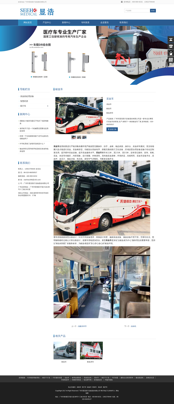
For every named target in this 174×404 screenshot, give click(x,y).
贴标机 (133, 326)
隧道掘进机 (140, 378)
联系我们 (124, 22)
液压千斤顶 (46, 378)
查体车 (94, 387)
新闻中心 (66, 22)
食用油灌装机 (76, 378)
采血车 (100, 387)
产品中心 (47, 22)
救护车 (105, 387)
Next (100, 116)
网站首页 (28, 22)
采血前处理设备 (27, 96)
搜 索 (153, 10)
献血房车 (90, 362)
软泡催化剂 (98, 380)
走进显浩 (104, 22)
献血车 (64, 362)
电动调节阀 (87, 380)
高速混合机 (88, 378)
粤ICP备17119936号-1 (108, 391)
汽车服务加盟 (57, 378)
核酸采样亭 (82, 326)
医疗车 (23, 106)
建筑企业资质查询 (127, 378)
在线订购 (112, 129)
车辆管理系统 (76, 380)
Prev (58, 116)
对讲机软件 (65, 380)
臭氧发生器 (150, 378)
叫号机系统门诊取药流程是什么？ (32, 144)
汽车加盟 (115, 378)
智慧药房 (24, 101)
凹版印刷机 (109, 380)
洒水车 (96, 378)
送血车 (67, 378)
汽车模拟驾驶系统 (33, 378)
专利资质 (85, 22)
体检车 (79, 387)
